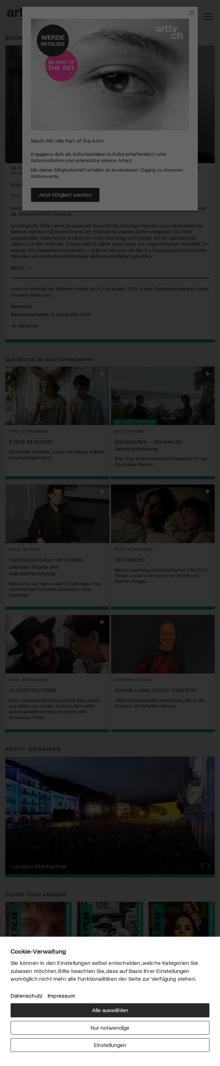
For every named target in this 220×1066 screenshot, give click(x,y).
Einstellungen (110, 1044)
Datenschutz (26, 995)
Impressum (61, 995)
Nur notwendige (110, 1027)
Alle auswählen (110, 1009)
